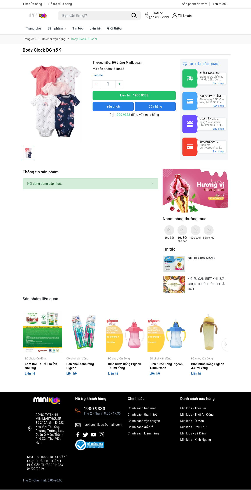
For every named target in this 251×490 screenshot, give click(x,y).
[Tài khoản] (182, 15)
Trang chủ (33, 28)
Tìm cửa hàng (32, 4)
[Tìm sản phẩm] (99, 16)
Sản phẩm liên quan (40, 298)
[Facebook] (78, 434)
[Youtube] (93, 434)
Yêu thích (113, 106)
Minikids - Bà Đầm (193, 433)
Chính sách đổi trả (140, 427)
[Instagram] (101, 434)
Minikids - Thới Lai (193, 408)
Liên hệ (95, 28)
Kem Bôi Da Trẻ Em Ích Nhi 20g (41, 366)
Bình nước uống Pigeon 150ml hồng (124, 366)
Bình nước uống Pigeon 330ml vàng (207, 366)
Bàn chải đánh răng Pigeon (80, 366)
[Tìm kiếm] (134, 15)
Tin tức (77, 28)
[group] (55, 101)
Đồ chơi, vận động (36, 358)
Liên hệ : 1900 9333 (134, 95)
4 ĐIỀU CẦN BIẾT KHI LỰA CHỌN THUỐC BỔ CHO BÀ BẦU (206, 284)
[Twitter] (85, 434)
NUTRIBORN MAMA (202, 258)
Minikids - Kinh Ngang (195, 439)
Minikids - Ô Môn (192, 421)
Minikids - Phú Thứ (193, 427)
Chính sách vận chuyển (144, 421)
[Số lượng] (108, 84)
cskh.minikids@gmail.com (103, 424)
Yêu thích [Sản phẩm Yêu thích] (220, 4)
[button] (225, 344)
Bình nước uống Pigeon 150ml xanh (166, 366)
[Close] (152, 183)
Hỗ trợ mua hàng (60, 4)
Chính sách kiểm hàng (143, 433)
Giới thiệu (114, 28)
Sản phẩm (57, 28)
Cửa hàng (155, 106)
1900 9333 (161, 15)
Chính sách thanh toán (143, 414)
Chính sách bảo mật (142, 408)
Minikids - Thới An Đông (197, 414)
